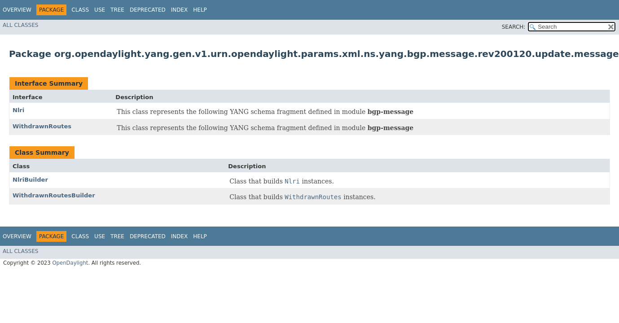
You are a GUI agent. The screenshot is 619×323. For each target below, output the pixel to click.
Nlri (18, 110)
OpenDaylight (70, 263)
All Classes (20, 25)
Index (179, 10)
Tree (117, 10)
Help (200, 10)
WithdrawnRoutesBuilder (54, 195)
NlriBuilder (30, 179)
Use (99, 10)
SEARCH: (514, 27)
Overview (17, 10)
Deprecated (148, 10)
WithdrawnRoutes (42, 126)
